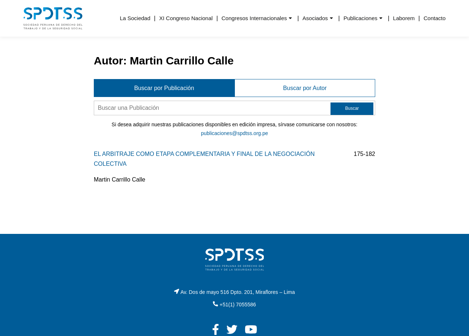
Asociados (315, 18)
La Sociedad (135, 18)
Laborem (404, 18)
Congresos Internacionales (254, 18)
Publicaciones (360, 18)
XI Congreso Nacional (186, 18)
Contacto (435, 18)
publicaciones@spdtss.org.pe (234, 133)
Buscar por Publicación (164, 88)
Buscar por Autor (304, 88)
